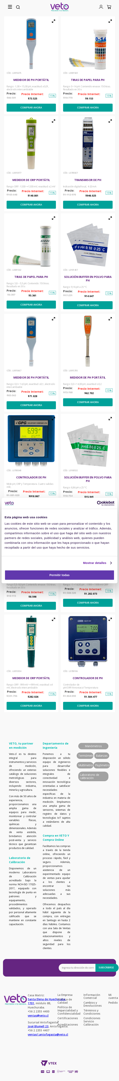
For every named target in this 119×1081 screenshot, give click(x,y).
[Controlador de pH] (31, 463)
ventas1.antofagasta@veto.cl (48, 1034)
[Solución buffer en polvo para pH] (88, 262)
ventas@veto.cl (38, 1015)
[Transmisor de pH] (88, 163)
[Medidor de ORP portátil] (31, 163)
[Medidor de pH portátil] (31, 65)
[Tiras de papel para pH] (88, 65)
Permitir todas (60, 575)
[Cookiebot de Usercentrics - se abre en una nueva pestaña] (96, 503)
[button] (10, 7)
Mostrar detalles (94, 563)
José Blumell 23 (38, 1026)
